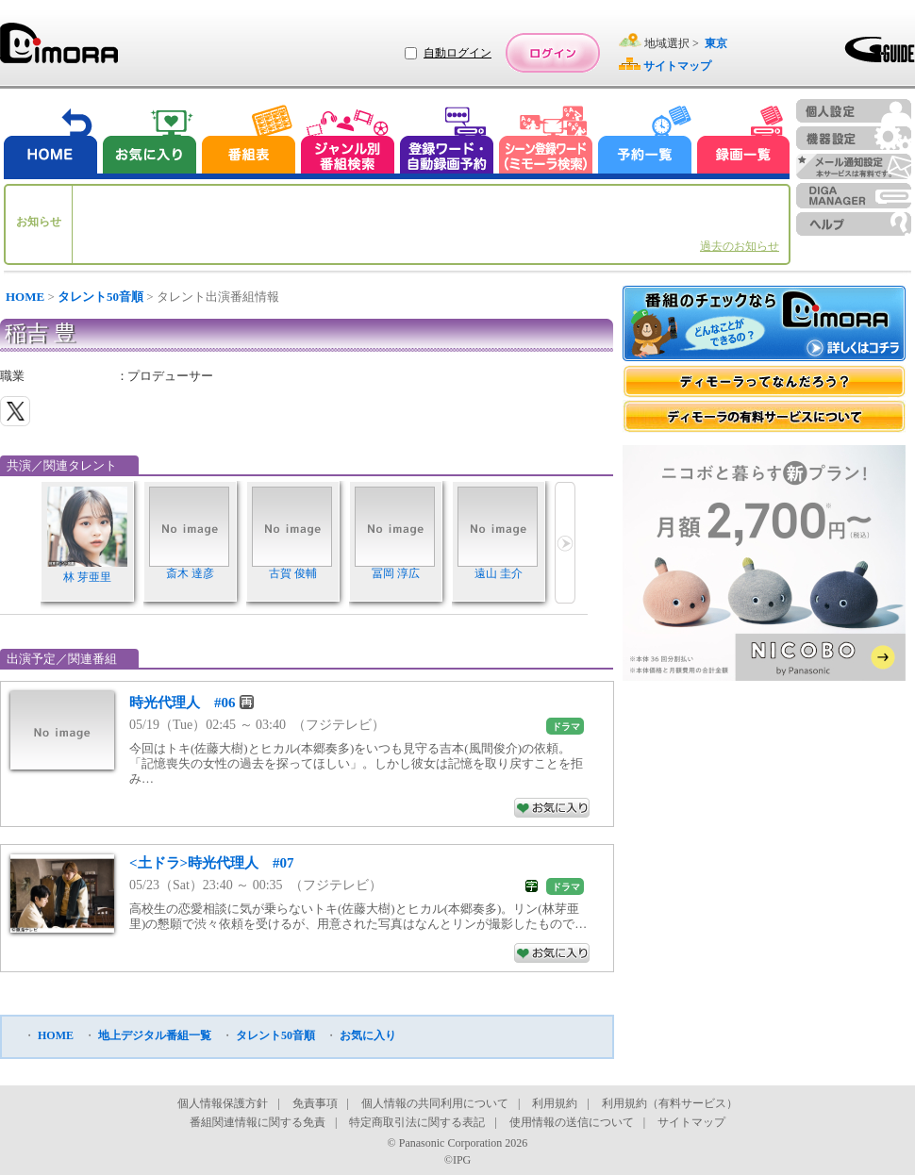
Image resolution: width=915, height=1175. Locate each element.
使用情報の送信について (571, 1122)
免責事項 (315, 1103)
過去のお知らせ (739, 246)
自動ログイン (457, 52)
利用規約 (554, 1103)
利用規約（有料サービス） (670, 1103)
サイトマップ (691, 1122)
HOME (25, 297)
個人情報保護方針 (222, 1103)
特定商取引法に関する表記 (417, 1122)
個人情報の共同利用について (434, 1103)
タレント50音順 (100, 297)
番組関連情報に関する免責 (257, 1122)
